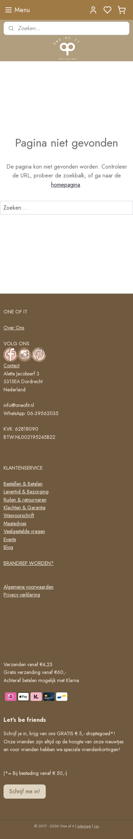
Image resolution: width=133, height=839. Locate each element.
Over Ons (14, 327)
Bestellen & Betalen (23, 483)
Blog (8, 547)
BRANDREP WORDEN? (29, 563)
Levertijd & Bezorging (26, 491)
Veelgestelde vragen (24, 531)
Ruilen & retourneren (25, 499)
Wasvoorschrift (19, 515)
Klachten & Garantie (24, 507)
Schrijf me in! (24, 791)
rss (96, 826)
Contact (12, 365)
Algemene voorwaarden (29, 586)
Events (10, 539)
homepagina (65, 185)
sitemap (84, 826)
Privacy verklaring (22, 594)
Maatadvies (15, 523)
